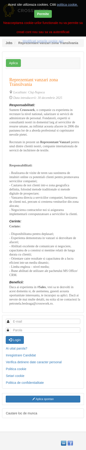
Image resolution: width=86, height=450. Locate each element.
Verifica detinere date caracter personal (34, 362)
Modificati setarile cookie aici (43, 41)
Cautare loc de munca (21, 413)
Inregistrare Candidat (21, 355)
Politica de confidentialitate (25, 382)
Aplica (13, 63)
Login (15, 340)
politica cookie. (67, 4)
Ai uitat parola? (16, 348)
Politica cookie (16, 369)
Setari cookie (15, 376)
